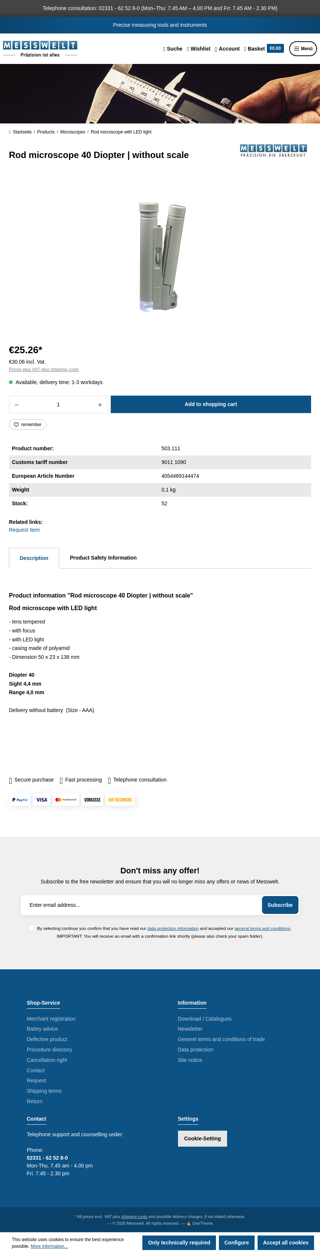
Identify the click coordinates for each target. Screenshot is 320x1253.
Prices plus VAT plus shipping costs (44, 369)
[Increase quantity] (100, 404)
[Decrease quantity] (16, 404)
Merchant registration (51, 1019)
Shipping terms (44, 1091)
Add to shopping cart (211, 404)
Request (36, 1080)
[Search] (173, 48)
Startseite (20, 132)
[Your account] (227, 48)
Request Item (24, 530)
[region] (160, 256)
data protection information (173, 928)
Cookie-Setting (202, 1138)
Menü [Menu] (303, 49)
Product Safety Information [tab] (103, 558)
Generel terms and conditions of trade (221, 1039)
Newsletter (190, 1029)
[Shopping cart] (264, 48)
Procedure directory (49, 1050)
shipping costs (135, 1216)
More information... (49, 1246)
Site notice (190, 1060)
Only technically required (179, 1243)
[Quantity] (58, 404)
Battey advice (42, 1029)
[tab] (34, 558)
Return (34, 1101)
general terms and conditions (262, 928)
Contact (36, 1070)
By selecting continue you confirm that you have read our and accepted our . (164, 928)
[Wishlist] (199, 48)
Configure (236, 1243)
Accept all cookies (285, 1243)
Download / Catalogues (205, 1019)
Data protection (195, 1050)
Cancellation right (47, 1060)
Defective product (47, 1039)
